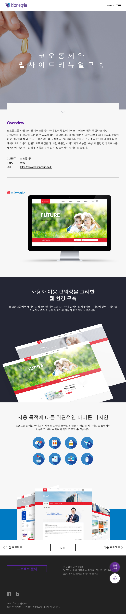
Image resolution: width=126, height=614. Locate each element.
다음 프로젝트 (112, 547)
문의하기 (115, 567)
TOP (115, 578)
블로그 (18, 594)
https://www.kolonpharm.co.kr (36, 167)
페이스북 (9, 594)
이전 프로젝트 (14, 547)
